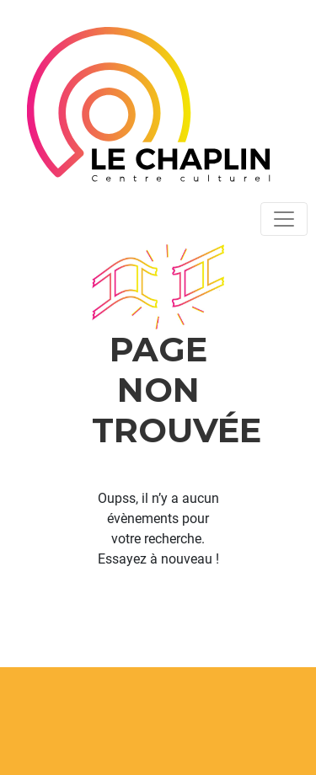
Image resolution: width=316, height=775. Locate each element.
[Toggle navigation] (284, 219)
